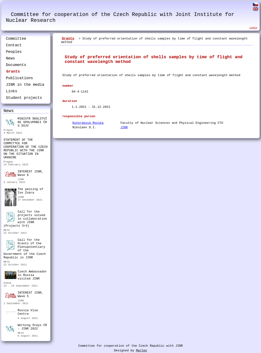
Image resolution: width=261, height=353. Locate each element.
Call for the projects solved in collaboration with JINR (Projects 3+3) (25, 219)
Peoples (14, 52)
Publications (19, 78)
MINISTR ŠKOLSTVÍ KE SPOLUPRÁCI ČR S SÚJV (26, 122)
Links (11, 91)
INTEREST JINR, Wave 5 (24, 295)
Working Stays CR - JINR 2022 (26, 327)
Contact (14, 45)
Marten (141, 350)
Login (253, 27)
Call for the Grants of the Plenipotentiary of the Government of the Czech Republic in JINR (25, 248)
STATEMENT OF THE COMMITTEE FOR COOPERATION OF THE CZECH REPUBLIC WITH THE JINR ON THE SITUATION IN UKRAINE (25, 148)
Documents (16, 65)
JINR (124, 127)
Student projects (24, 98)
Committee (16, 39)
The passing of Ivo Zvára (24, 191)
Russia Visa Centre (21, 313)
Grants (13, 72)
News (10, 58)
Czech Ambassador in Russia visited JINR (26, 275)
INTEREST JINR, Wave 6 (24, 173)
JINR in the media (25, 85)
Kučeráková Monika (88, 123)
